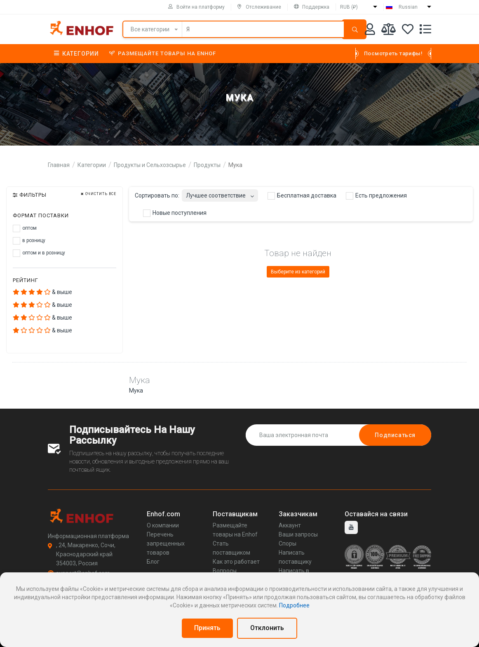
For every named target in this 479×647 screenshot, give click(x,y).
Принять (207, 628)
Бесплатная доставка (302, 196)
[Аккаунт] (370, 30)
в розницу (29, 241)
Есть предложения (376, 196)
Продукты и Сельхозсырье (150, 165)
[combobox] (220, 193)
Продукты (207, 165)
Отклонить (267, 628)
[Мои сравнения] (388, 30)
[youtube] (351, 527)
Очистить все (98, 194)
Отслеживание (259, 7)
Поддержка (311, 7)
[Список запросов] (425, 30)
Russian (408, 7)
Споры (287, 543)
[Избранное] (407, 30)
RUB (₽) (349, 7)
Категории (76, 53)
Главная (59, 165)
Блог (153, 561)
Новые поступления (175, 213)
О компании (163, 525)
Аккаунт (290, 525)
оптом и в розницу (39, 253)
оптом (25, 228)
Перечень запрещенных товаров (166, 543)
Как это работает (236, 561)
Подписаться (395, 435)
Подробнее (294, 605)
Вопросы (225, 570)
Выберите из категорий (298, 272)
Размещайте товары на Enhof (162, 53)
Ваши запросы (298, 534)
